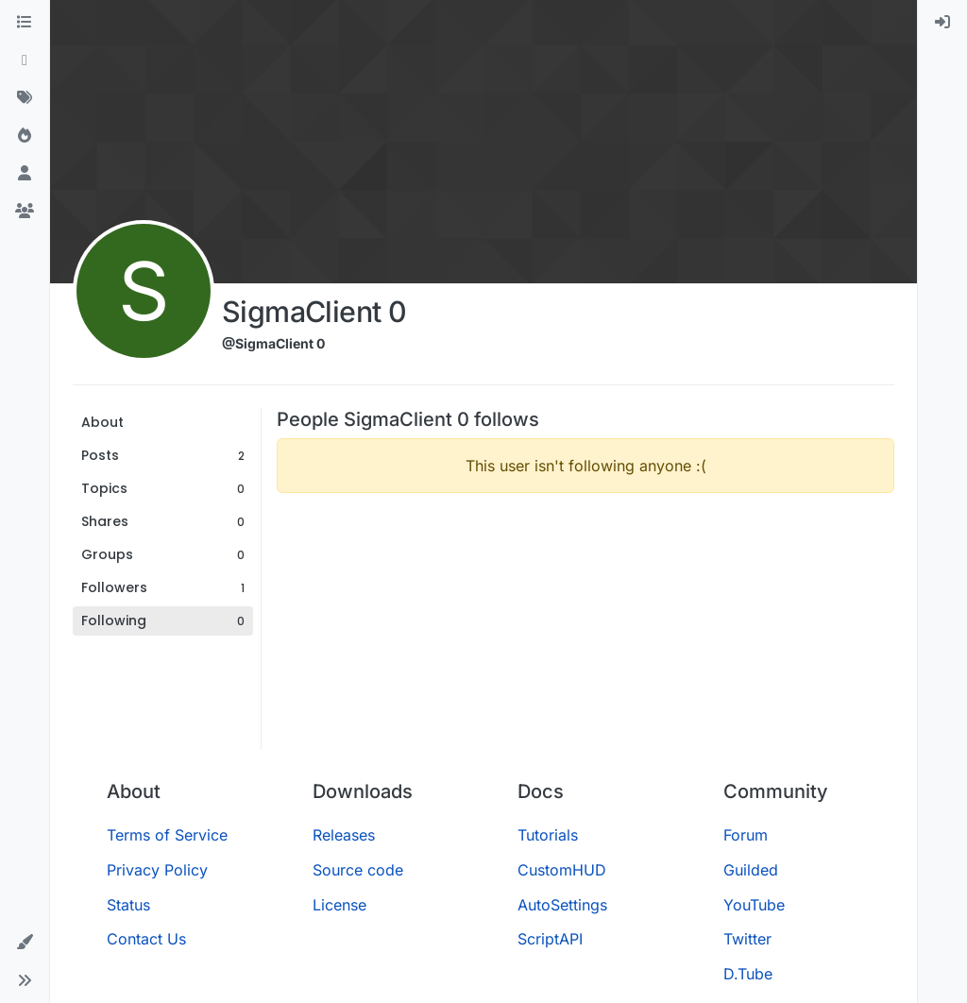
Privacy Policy (157, 869)
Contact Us (146, 938)
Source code (358, 869)
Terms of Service (167, 834)
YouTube (754, 904)
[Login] (942, 23)
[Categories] (25, 23)
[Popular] (25, 136)
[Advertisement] (585, 640)
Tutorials (547, 834)
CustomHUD (561, 869)
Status (128, 904)
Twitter (747, 938)
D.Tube (747, 973)
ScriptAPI (550, 938)
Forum (745, 834)
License (339, 904)
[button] (25, 942)
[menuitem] (942, 23)
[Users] (25, 174)
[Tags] (25, 98)
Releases (344, 834)
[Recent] (25, 60)
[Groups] (25, 211)
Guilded (750, 869)
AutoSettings (562, 904)
